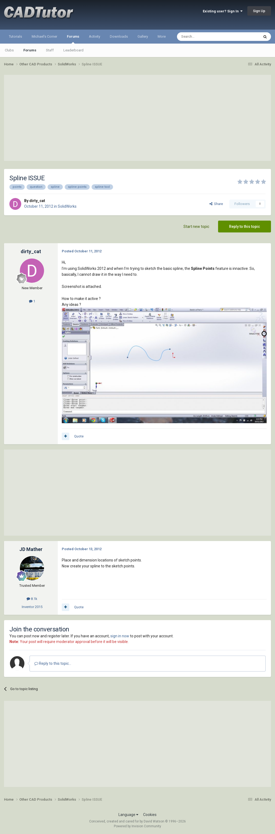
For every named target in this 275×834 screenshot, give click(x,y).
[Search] (205, 36)
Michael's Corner (44, 36)
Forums (73, 39)
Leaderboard (73, 50)
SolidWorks (67, 206)
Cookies (150, 814)
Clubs (9, 50)
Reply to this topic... (52, 663)
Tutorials (15, 36)
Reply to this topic (244, 226)
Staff (50, 50)
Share (216, 204)
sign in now (119, 636)
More (162, 36)
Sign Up (259, 11)
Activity (94, 36)
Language (128, 814)
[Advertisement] (137, 118)
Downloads (119, 36)
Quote (79, 436)
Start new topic (196, 226)
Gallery (143, 36)
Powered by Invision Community (137, 826)
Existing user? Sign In (223, 11)
